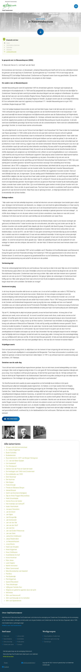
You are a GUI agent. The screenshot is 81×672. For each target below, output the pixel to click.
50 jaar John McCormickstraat (16, 447)
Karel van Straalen (12, 547)
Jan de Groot (10, 512)
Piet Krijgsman (11, 579)
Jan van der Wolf (12, 525)
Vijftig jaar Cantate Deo (14, 587)
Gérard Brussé (11, 490)
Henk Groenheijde (12, 498)
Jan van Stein (10, 533)
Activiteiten (20, 639)
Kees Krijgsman (11, 549)
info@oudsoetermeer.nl (28, 663)
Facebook (5, 667)
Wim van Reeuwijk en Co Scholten (18, 598)
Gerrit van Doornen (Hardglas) (16, 493)
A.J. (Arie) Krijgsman (13, 450)
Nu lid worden (9, 656)
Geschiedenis (7, 639)
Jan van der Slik (11, 523)
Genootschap (7, 641)
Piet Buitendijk (11, 576)
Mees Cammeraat (12, 568)
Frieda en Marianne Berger (15, 488)
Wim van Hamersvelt (13, 595)
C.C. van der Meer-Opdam (15, 461)
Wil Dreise (9, 593)
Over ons (6, 636)
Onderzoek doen (8, 644)
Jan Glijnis (9, 514)
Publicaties (20, 641)
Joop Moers (10, 544)
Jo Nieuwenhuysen (12, 541)
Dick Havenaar (11, 477)
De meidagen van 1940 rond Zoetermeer (20, 471)
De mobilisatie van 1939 (14, 474)
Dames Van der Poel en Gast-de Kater (19, 469)
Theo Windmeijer (12, 584)
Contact (19, 644)
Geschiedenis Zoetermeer (52, 636)
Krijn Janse (10, 560)
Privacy (6, 662)
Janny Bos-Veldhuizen (13, 536)
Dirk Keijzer (10, 482)
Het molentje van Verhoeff (15, 504)
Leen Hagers (10, 563)
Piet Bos (9, 574)
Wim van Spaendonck (13, 601)
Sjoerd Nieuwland (12, 582)
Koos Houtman (11, 558)
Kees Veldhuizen (11, 552)
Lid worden (20, 636)
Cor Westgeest (11, 466)
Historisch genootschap (51, 639)
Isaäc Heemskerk (12, 506)
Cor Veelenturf (11, 463)
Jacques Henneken (12, 509)
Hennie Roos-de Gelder (14, 501)
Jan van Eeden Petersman (15, 531)
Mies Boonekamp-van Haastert (17, 571)
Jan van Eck (10, 528)
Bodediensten (11, 455)
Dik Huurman (10, 479)
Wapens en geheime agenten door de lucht (21, 590)
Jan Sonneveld (11, 520)
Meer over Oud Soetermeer (12, 625)
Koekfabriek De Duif (13, 555)
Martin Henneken (12, 566)
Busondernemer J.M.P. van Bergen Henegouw (22, 458)
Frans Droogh (10, 485)
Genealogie (47, 641)
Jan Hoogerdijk (11, 517)
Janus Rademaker (12, 539)
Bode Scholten (11, 453)
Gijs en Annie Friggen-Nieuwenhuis (17, 496)
